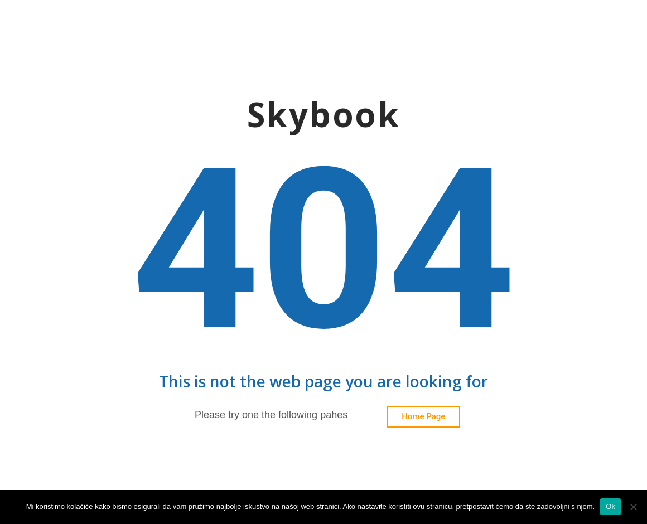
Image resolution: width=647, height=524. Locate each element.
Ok (610, 506)
